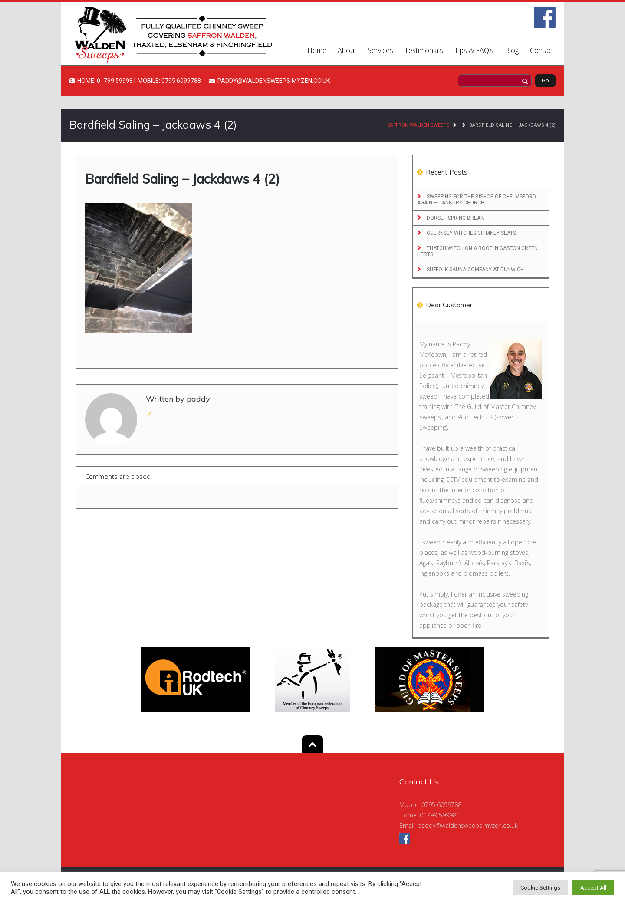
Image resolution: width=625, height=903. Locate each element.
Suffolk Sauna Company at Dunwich (474, 270)
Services (380, 50)
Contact (542, 50)
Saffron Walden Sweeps (418, 125)
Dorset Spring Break (454, 218)
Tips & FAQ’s (473, 50)
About (347, 50)
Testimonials (424, 50)
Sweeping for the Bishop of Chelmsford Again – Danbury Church (476, 200)
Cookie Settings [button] (540, 887)
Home (316, 50)
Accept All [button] (593, 887)
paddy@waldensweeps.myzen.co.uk (468, 825)
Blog (512, 50)
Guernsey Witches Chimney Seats (470, 233)
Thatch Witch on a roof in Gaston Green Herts (477, 251)
